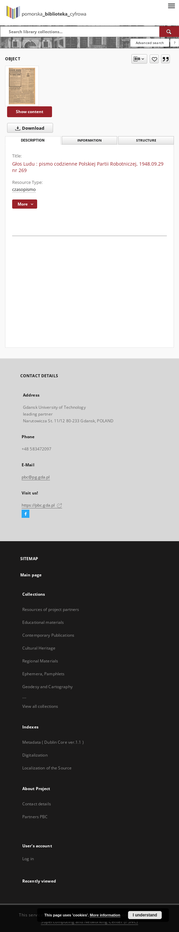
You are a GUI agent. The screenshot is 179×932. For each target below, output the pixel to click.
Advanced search (150, 42)
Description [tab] (33, 140)
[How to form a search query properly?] (174, 43)
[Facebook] (25, 514)
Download (28, 128)
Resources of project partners (50, 609)
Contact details (36, 804)
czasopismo (24, 189)
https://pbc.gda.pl (42, 505)
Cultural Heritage (38, 648)
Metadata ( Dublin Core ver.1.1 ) (53, 742)
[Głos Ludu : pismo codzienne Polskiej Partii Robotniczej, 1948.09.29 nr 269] (22, 86)
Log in (28, 859)
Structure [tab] (146, 140)
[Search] (169, 31)
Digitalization (35, 755)
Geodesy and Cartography (47, 687)
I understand (145, 915)
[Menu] (171, 5)
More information (105, 915)
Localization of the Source (47, 768)
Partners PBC (35, 817)
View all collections (40, 706)
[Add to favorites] (154, 59)
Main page (31, 575)
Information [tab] (89, 140)
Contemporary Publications (48, 635)
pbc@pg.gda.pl (36, 477)
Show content (29, 111)
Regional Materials (40, 661)
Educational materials (43, 622)
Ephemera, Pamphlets (43, 674)
